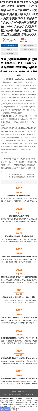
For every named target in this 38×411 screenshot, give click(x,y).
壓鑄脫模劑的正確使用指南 (19, 216)
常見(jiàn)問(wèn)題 (10, 46)
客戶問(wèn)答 (28, 46)
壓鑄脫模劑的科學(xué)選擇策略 (19, 196)
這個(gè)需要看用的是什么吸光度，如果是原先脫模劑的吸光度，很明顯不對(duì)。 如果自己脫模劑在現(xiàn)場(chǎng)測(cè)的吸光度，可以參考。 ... (19, 343)
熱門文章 (10, 49)
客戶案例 (10, 53)
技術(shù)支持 (28, 49)
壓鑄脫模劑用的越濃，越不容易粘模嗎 (19, 236)
